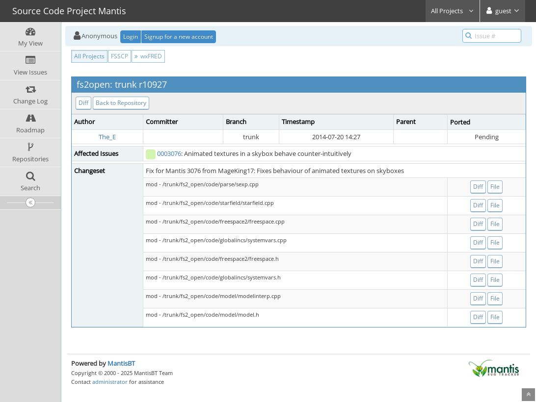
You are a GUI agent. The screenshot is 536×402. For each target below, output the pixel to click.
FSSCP (119, 56)
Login (130, 36)
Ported (460, 122)
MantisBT (121, 363)
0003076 (169, 153)
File (495, 186)
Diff (83, 103)
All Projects (452, 10)
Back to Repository (121, 103)
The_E (107, 136)
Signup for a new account (178, 36)
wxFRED (148, 56)
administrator (110, 381)
